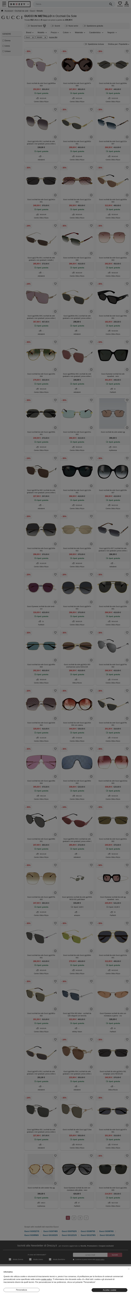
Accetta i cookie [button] (109, 1290)
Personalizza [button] (21, 1290)
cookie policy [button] (46, 1279)
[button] (128, 1269)
